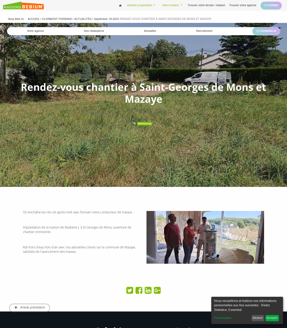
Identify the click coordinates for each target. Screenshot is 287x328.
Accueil (34, 19)
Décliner (258, 318)
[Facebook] (139, 290)
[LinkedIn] (148, 290)
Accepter (272, 318)
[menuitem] (120, 5)
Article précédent (30, 307)
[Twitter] (129, 290)
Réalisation (144, 123)
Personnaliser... (224, 318)
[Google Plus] (157, 290)
